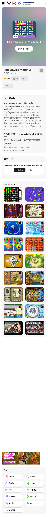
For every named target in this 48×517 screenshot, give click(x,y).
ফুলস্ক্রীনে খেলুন (24, 49)
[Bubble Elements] (34, 228)
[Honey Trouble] (34, 261)
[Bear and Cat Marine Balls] (13, 228)
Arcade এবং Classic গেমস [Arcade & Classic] (19, 147)
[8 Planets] (34, 194)
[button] (8, 143)
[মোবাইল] (34, 496)
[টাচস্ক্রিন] (34, 483)
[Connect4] (34, 244)
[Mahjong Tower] (13, 261)
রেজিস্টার (19, 170)
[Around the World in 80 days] (34, 278)
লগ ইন (30, 170)
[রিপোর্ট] (8, 86)
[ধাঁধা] (13, 490)
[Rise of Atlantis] (13, 278)
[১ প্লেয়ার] (13, 510)
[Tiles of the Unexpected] (13, 328)
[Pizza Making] (13, 311)
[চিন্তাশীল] (13, 483)
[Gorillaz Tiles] (34, 328)
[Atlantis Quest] (13, 294)
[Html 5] (13, 476)
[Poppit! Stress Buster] (13, 211)
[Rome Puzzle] (34, 294)
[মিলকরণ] (13, 496)
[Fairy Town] (34, 311)
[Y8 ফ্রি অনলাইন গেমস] (11, 3)
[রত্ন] (34, 503)
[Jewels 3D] (13, 194)
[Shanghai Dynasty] (34, 211)
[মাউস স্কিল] (34, 490)
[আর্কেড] (34, 476)
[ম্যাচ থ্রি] (13, 503)
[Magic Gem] (13, 244)
